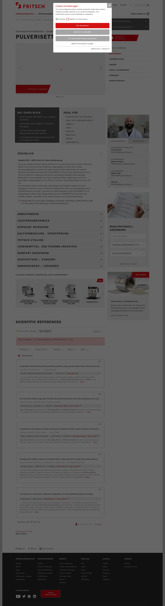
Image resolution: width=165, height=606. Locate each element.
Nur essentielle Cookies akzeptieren (82, 38)
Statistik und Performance (78, 19)
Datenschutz (95, 49)
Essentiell (62, 19)
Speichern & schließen (82, 32)
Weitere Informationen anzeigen (83, 44)
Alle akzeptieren (82, 25)
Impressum (105, 49)
